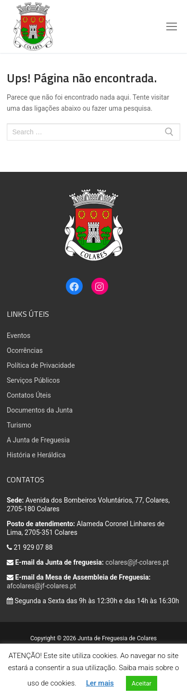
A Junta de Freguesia (38, 440)
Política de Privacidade (41, 365)
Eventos (18, 335)
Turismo (19, 425)
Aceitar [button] (141, 683)
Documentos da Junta (40, 410)
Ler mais (100, 683)
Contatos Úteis (29, 395)
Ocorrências (25, 350)
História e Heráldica (36, 455)
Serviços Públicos (33, 380)
